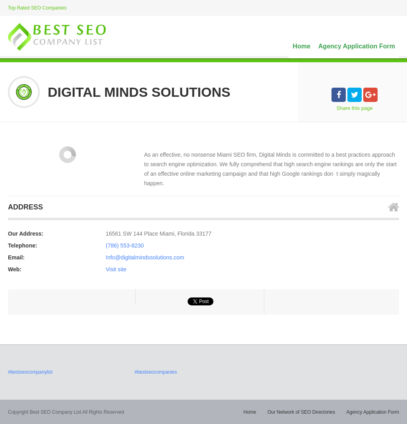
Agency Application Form (356, 46)
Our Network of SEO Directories (301, 412)
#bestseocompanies (155, 372)
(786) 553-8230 (125, 245)
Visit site (116, 269)
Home (301, 46)
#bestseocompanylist (30, 372)
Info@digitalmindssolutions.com (145, 257)
